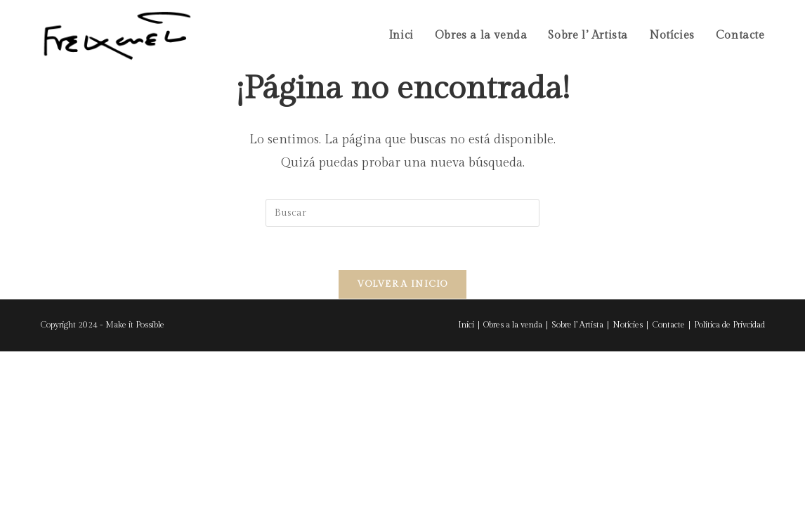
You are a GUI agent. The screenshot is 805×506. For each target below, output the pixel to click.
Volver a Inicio (402, 284)
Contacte (668, 325)
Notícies (628, 325)
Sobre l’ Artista (577, 325)
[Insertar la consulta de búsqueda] (402, 213)
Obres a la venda (512, 325)
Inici (466, 325)
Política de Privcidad (729, 325)
